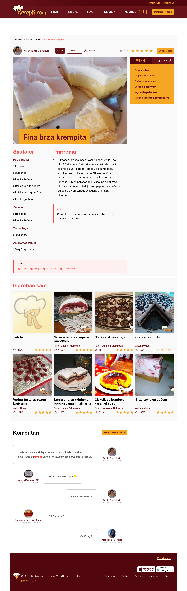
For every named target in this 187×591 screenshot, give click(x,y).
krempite (51, 268)
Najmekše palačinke (145, 92)
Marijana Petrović (112, 539)
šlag (36, 268)
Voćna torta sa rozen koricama (32, 384)
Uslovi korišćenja (54, 576)
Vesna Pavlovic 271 (28, 480)
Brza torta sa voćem (154, 384)
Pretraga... (145, 12)
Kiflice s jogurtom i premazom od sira (151, 97)
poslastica (69, 268)
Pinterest (169, 576)
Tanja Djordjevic (40, 50)
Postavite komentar (115, 432)
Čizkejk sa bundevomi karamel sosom (114, 384)
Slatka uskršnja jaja (114, 321)
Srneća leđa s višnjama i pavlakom (73, 321)
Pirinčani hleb (142, 70)
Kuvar (55, 11)
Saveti (91, 11)
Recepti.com (30, 10)
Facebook (110, 576)
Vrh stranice (164, 558)
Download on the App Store (146, 569)
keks (24, 268)
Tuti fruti (32, 321)
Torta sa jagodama (145, 81)
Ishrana (73, 11)
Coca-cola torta (154, 321)
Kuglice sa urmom (144, 75)
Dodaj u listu (165, 50)
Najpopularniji (163, 60)
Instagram (154, 576)
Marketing (67, 576)
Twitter (124, 576)
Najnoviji (141, 60)
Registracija (154, 3)
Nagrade (130, 11)
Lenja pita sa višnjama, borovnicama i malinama (73, 384)
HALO (33, 581)
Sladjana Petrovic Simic (28, 520)
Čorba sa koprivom (145, 86)
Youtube (139, 576)
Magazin (110, 11)
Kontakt (77, 576)
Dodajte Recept (163, 11)
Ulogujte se (168, 3)
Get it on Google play (165, 569)
